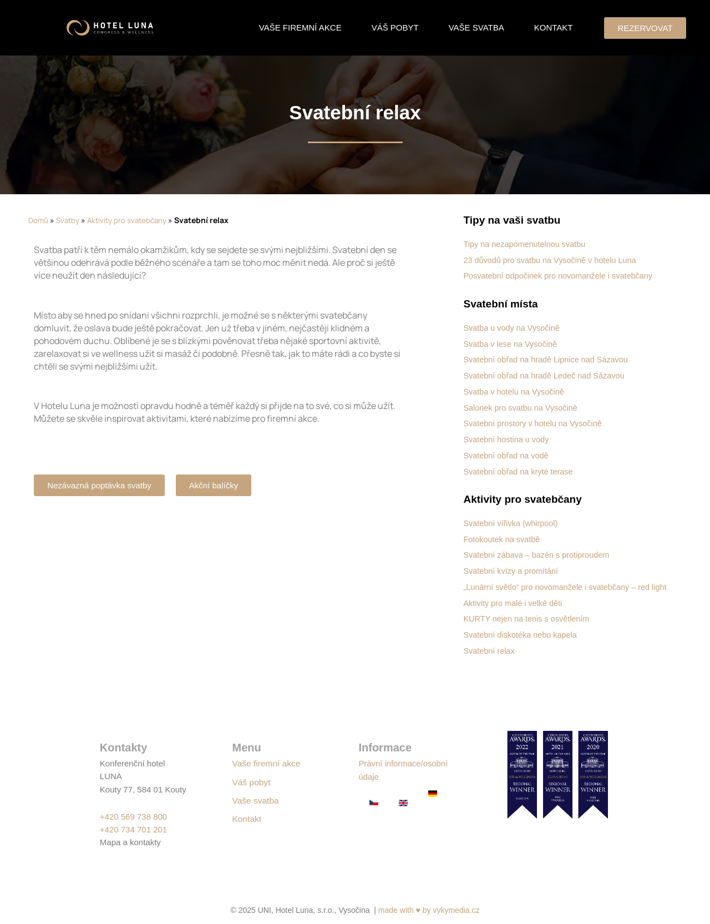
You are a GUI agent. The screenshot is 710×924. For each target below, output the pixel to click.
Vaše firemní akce (300, 27)
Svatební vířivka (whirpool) (512, 521)
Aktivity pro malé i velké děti (514, 611)
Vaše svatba (476, 27)
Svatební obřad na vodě (507, 453)
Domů (38, 220)
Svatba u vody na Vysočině (513, 327)
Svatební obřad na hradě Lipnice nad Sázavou (549, 358)
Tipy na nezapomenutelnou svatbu (526, 244)
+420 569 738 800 (133, 816)
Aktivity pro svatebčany (131, 220)
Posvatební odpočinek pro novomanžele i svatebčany (561, 275)
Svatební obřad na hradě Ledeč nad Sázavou (547, 375)
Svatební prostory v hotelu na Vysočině (535, 422)
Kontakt (553, 27)
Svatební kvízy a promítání (512, 568)
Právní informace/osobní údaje (392, 776)
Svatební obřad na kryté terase (520, 469)
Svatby (69, 220)
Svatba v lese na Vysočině (511, 343)
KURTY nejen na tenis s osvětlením (528, 627)
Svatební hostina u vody (507, 438)
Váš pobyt (395, 27)
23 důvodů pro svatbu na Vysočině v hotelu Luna (553, 260)
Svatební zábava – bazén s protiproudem (539, 553)
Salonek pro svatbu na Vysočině (522, 406)
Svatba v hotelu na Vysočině (515, 390)
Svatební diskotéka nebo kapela (522, 643)
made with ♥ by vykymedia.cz (429, 910)
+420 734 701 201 (133, 829)
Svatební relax (489, 658)
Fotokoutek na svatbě (502, 537)
